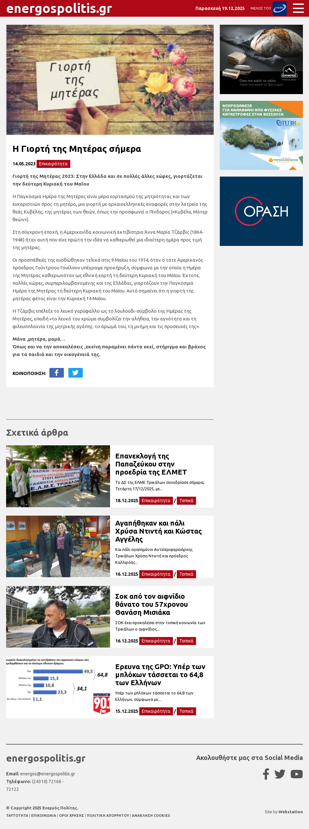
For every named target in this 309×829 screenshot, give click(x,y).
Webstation (291, 811)
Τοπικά (186, 500)
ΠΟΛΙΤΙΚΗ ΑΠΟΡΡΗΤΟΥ (108, 815)
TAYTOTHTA (17, 815)
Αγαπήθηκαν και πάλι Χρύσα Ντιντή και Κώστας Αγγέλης (158, 531)
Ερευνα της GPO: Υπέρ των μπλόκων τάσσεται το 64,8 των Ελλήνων (160, 674)
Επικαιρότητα (53, 163)
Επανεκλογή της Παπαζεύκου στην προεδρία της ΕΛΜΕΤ (151, 464)
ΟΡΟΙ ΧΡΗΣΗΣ (72, 815)
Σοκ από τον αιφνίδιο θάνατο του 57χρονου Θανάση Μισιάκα (151, 604)
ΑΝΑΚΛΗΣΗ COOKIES (151, 815)
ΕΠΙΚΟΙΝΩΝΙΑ (44, 815)
